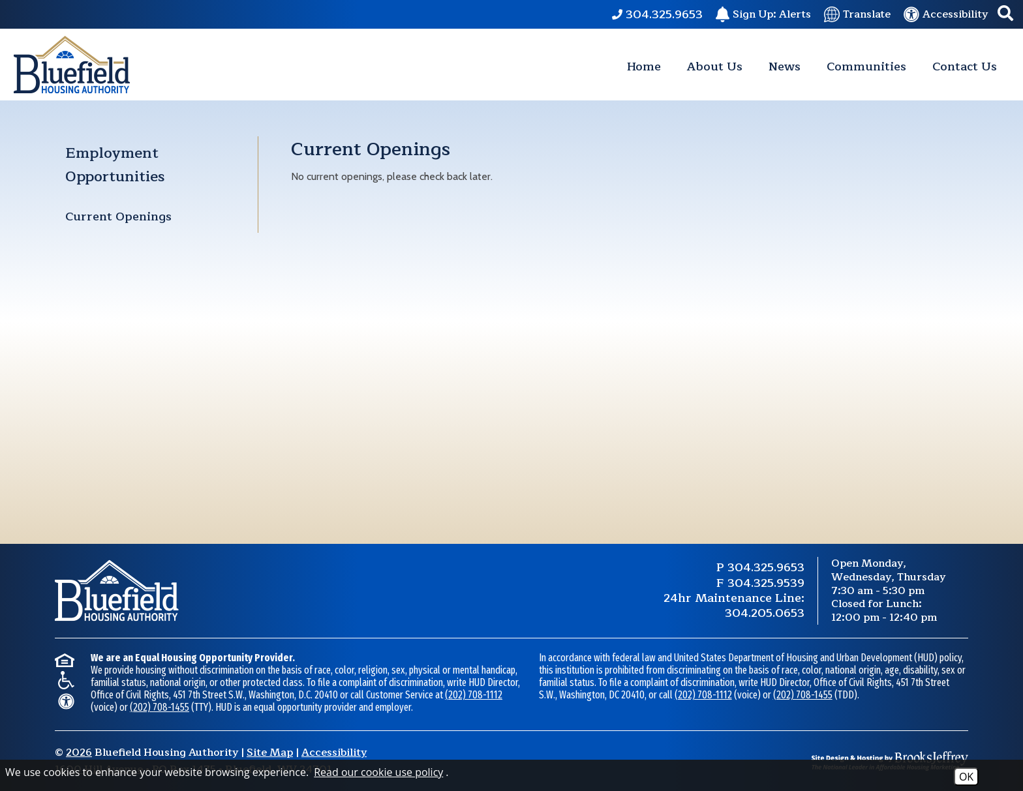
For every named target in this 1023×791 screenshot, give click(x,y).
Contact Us (964, 66)
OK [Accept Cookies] (966, 776)
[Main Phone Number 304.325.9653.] (657, 14)
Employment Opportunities (114, 165)
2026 (79, 752)
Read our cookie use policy (378, 772)
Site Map (270, 752)
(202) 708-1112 (473, 695)
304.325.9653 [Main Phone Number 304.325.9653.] (765, 567)
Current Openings (118, 216)
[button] (1005, 14)
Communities (866, 66)
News (785, 66)
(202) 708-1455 (159, 707)
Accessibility (334, 752)
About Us (714, 66)
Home (644, 66)
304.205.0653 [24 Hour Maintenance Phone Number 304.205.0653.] (764, 613)
